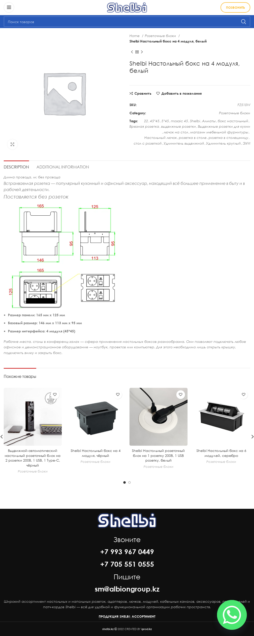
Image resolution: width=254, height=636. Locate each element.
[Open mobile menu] (9, 7)
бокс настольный (233, 121)
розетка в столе (193, 137)
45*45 (154, 121)
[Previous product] (131, 51)
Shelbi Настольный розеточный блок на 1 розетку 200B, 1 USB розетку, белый (158, 455)
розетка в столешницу (228, 137)
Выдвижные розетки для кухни (224, 126)
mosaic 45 (179, 121)
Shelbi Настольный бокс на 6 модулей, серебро (221, 453)
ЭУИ (246, 143)
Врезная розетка (144, 126)
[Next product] (141, 51)
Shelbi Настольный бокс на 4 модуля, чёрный (96, 453)
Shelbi (195, 121)
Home (135, 36)
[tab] (16, 166)
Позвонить (235, 7)
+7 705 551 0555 (127, 564)
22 (146, 121)
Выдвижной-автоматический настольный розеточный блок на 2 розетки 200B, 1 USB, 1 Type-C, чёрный (33, 458)
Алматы (209, 121)
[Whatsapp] (232, 615)
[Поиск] (127, 21)
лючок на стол (176, 132)
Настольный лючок (160, 137)
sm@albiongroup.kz (127, 589)
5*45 (165, 121)
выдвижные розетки (178, 126)
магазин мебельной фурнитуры (219, 132)
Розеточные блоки (161, 36)
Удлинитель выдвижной (184, 143)
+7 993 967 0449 (127, 551)
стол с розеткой (148, 143)
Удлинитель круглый (223, 143)
